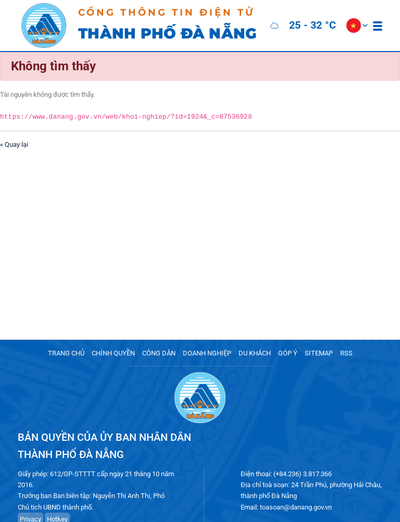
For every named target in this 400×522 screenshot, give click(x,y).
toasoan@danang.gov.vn (296, 507)
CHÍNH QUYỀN (113, 353)
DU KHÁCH (255, 353)
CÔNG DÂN (159, 353)
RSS (346, 353)
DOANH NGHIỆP (207, 353)
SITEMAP (319, 353)
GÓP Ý (287, 353)
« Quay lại (14, 144)
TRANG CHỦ (66, 353)
